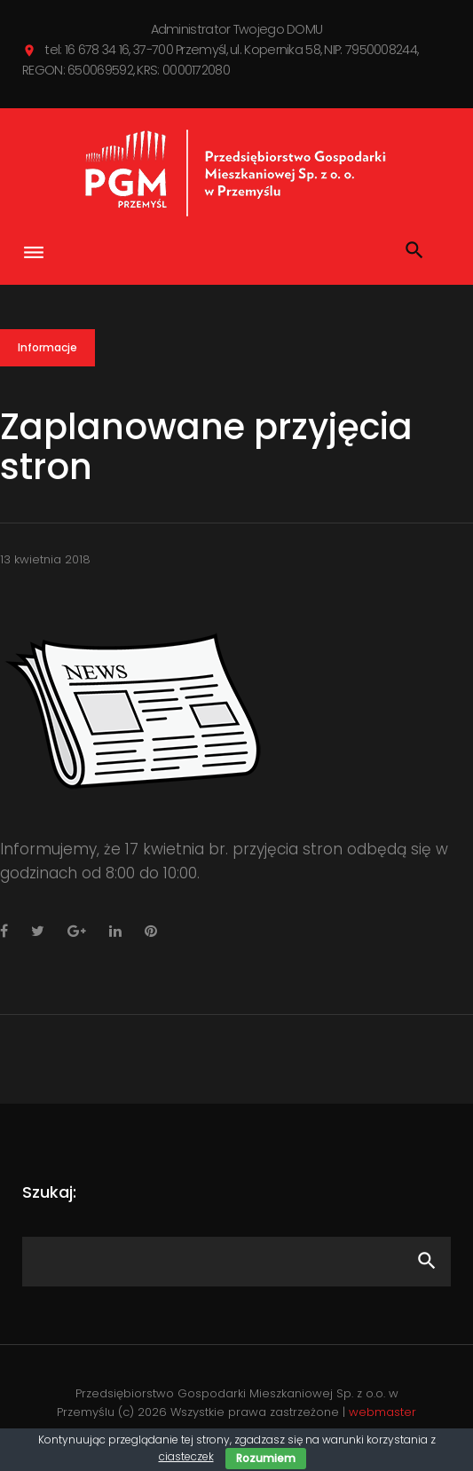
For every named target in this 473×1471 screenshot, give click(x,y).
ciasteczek (186, 1456)
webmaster (382, 1412)
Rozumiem (266, 1458)
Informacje (47, 347)
